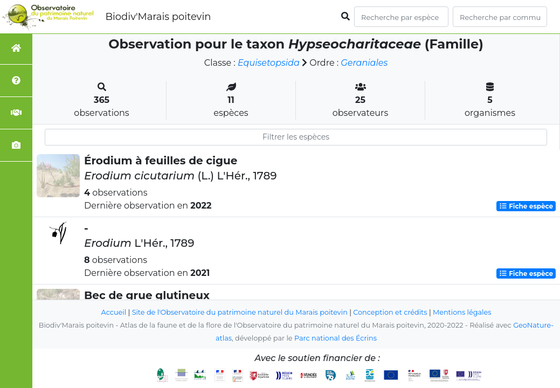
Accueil (114, 312)
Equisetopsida (269, 63)
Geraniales (364, 63)
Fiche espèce (526, 206)
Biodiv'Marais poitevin (158, 17)
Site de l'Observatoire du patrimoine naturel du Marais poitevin (240, 312)
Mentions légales (462, 312)
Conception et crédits (390, 312)
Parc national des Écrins (335, 338)
